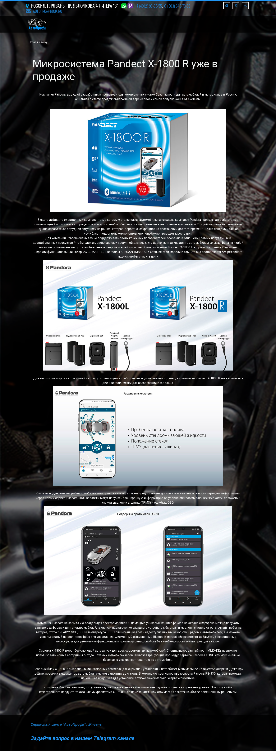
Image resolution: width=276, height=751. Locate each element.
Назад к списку (38, 42)
